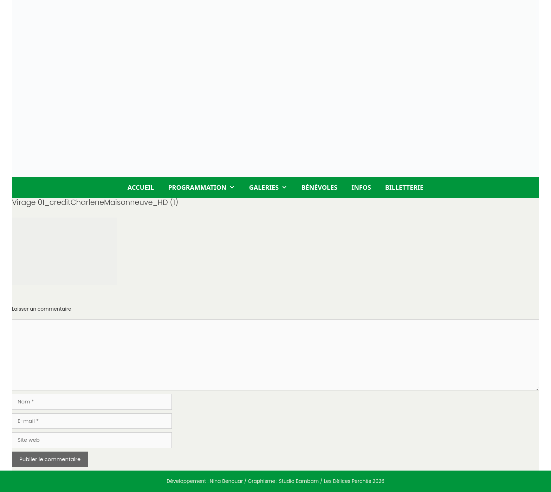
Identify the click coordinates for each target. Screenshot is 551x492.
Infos (361, 187)
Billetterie (404, 187)
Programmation (205, 187)
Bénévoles (320, 187)
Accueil (141, 187)
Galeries (271, 187)
